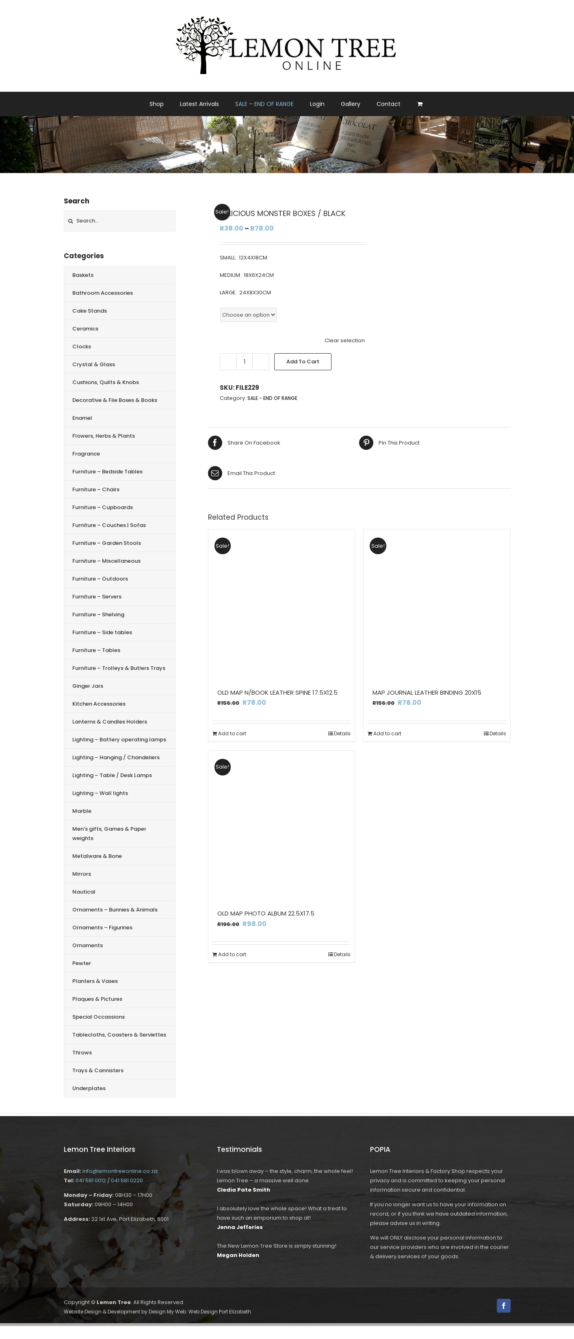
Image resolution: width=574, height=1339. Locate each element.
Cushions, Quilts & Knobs (105, 382)
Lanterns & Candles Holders (109, 722)
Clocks (81, 346)
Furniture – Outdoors (100, 579)
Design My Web (167, 1311)
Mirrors (81, 874)
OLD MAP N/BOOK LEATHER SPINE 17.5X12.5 (277, 692)
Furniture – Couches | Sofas (109, 525)
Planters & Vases (95, 981)
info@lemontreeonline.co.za (120, 1171)
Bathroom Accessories (102, 293)
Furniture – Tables (96, 650)
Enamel (82, 418)
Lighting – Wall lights (100, 793)
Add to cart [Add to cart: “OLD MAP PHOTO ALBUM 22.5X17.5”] (232, 954)
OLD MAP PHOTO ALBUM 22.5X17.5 (265, 913)
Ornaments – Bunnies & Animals (115, 910)
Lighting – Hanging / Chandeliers (116, 757)
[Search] (71, 221)
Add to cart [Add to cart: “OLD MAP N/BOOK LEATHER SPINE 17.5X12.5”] (232, 733)
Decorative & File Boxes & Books (114, 400)
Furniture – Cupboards (102, 507)
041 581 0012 (91, 1180)
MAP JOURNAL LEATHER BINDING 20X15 (427, 692)
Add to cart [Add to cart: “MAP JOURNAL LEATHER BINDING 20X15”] (387, 733)
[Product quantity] (244, 362)
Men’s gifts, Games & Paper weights (109, 833)
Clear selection (345, 340)
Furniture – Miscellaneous (106, 561)
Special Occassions (98, 1017)
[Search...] (119, 220)
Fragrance (86, 454)
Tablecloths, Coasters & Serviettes (119, 1035)
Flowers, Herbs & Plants (103, 436)
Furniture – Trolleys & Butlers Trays (118, 668)
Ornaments (87, 945)
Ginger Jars (87, 686)
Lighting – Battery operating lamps (119, 739)
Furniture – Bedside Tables (107, 471)
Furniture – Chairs (95, 489)
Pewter (81, 963)
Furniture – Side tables (102, 632)
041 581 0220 (127, 1180)
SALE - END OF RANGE (272, 398)
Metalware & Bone (97, 856)
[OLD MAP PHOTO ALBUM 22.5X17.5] (281, 824)
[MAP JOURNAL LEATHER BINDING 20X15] (437, 602)
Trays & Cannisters (97, 1070)
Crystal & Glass (93, 364)
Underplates (89, 1088)
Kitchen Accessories (99, 704)
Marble (81, 811)
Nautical (83, 892)
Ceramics (85, 329)
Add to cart (302, 361)
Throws (82, 1052)
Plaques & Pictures (97, 999)
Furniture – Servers (96, 596)
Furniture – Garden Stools (106, 543)
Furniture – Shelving (98, 614)
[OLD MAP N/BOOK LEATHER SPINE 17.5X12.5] (281, 602)
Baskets (82, 275)
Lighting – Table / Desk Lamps (112, 775)
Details (342, 733)
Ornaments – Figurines (102, 927)
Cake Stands (89, 311)
